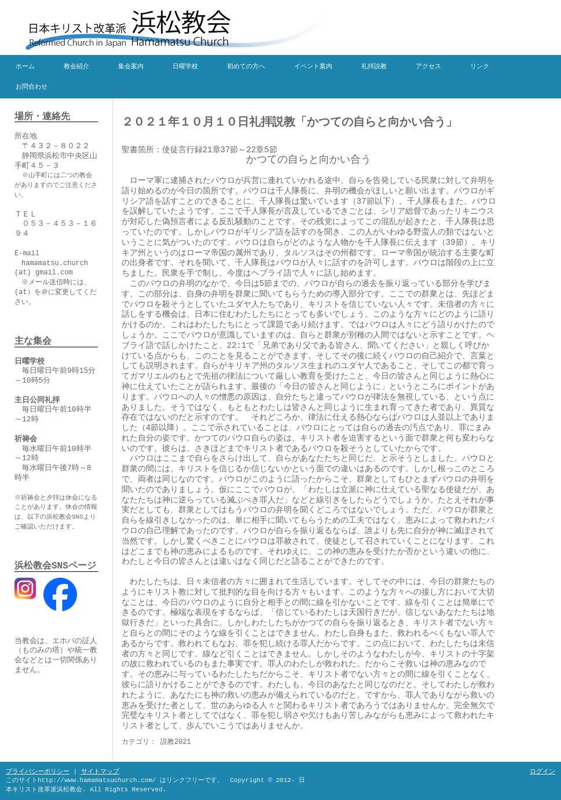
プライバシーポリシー (37, 771)
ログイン (542, 771)
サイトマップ (100, 771)
